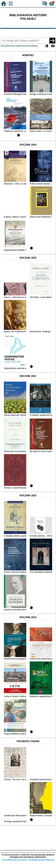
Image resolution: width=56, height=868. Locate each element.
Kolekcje (34, 45)
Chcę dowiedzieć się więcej (14, 860)
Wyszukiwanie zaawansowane (15, 45)
